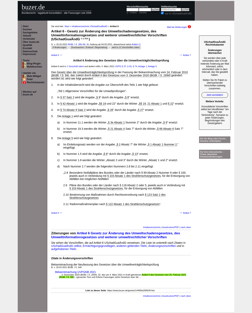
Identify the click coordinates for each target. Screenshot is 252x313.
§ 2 (118, 144)
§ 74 (135, 66)
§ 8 (127, 97)
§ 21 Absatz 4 (116, 128)
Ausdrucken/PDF (170, 227)
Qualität (27, 45)
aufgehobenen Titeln (63, 249)
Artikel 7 (185, 55)
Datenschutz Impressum (30, 53)
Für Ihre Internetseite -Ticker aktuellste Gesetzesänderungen (211, 154)
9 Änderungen (59, 47)
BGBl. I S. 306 (75, 44)
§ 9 (98, 97)
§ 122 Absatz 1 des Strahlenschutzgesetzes (132, 204)
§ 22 (170, 103)
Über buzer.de (31, 42)
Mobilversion (34, 66)
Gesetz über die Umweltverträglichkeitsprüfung (85, 72)
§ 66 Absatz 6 (165, 128)
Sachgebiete (30, 32)
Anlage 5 (152, 66)
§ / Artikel (132, 12)
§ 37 (124, 66)
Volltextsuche (169, 6)
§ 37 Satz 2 (67, 97)
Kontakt (27, 48)
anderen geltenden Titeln (132, 245)
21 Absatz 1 (154, 103)
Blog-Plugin (34, 63)
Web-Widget (34, 76)
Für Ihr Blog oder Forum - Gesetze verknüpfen (213, 139)
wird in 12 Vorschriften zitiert (125, 47)
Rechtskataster (35, 82)
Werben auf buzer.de (29, 93)
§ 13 (135, 153)
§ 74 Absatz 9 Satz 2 (72, 109)
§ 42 (129, 66)
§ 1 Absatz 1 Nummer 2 (162, 144)
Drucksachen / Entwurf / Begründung (89, 47)
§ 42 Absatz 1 (68, 103)
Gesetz (143, 12)
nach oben (186, 227)
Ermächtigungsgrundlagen (99, 245)
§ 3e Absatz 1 (116, 122)
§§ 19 (102, 103)
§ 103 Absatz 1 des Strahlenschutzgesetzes (134, 175)
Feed (29, 79)
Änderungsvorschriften (162, 245)
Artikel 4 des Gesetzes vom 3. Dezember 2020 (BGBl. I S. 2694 (131, 75)
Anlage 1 (142, 66)
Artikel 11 (136, 44)
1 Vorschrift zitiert (75, 66)
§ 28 (110, 109)
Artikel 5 (57, 55)
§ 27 (140, 109)
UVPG (118, 66)
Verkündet (29, 38)
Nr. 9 (85, 44)
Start (26, 26)
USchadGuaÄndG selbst (66, 245)
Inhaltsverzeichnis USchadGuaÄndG (89, 26)
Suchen (27, 29)
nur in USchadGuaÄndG (178, 13)
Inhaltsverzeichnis (152, 227)
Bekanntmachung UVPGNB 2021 (75, 272)
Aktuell (27, 35)
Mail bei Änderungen (179, 27)
